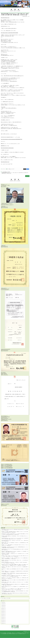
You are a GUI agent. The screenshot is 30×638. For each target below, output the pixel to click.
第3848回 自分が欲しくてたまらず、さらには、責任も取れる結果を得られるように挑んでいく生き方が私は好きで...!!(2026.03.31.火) (15, 549)
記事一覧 (15, 10)
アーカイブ (3, 600)
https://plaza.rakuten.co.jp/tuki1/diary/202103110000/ (9, 32)
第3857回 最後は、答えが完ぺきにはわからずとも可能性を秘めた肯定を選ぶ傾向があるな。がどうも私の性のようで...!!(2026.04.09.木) (15, 529)
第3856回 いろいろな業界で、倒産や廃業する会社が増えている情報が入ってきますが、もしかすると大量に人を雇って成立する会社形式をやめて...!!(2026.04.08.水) (15, 532)
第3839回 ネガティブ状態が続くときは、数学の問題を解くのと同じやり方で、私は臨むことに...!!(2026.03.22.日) (15, 569)
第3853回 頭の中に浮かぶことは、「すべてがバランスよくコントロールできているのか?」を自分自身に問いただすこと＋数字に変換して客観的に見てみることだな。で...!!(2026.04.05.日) (15, 538)
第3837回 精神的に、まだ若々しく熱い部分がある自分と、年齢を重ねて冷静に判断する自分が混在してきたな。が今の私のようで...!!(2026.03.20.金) (15, 573)
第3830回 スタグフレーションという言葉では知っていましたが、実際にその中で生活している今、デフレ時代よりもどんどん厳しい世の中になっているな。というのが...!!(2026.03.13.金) (15, 589)
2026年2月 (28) (3, 605)
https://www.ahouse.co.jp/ (5, 17)
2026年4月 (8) (3, 602)
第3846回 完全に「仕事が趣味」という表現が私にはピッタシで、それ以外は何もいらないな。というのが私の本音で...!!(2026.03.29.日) (15, 554)
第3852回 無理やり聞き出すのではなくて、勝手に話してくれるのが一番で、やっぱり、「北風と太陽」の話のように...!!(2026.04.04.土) (15, 540)
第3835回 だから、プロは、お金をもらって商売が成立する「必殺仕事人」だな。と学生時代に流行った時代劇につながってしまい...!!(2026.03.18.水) (15, 578)
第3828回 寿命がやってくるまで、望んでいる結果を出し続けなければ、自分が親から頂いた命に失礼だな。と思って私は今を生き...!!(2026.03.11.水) (15, 593)
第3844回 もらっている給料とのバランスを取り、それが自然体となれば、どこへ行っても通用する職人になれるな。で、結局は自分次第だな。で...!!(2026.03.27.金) (15, 558)
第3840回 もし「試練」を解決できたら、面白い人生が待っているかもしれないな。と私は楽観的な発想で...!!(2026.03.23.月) (15, 567)
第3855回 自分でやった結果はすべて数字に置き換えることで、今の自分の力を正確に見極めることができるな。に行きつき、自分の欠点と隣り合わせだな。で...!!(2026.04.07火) (15, 534)
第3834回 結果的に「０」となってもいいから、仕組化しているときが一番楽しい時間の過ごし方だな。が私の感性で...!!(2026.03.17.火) (15, 580)
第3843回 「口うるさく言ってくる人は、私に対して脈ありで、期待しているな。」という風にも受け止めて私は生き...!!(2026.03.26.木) (15, 560)
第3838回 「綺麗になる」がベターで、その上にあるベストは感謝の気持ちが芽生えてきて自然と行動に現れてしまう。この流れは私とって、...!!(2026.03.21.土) (15, 571)
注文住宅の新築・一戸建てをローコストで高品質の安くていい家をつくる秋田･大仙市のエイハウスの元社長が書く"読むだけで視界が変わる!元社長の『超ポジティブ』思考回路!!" (15, 3)
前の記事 (11, 9)
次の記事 (18, 9)
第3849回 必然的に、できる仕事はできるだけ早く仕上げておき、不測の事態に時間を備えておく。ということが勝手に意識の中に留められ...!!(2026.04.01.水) (15, 547)
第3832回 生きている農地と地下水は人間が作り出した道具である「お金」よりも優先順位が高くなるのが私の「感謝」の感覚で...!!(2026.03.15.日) (15, 584)
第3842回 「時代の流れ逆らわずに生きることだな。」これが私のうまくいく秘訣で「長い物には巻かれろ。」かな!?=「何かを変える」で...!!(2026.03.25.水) (14, 562)
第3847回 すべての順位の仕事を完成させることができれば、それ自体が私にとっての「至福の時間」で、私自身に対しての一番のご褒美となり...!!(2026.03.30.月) (15, 551)
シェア (28, 169)
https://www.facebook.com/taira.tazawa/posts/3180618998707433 (11, 139)
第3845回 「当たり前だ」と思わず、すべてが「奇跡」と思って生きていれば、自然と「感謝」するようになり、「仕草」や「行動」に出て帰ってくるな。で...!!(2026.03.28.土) (15, 556)
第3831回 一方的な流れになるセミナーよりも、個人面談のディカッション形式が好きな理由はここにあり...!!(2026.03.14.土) (15, 586)
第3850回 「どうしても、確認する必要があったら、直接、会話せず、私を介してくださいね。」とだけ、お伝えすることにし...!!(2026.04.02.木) (15, 545)
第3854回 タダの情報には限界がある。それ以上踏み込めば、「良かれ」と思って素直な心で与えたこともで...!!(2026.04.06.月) (15, 536)
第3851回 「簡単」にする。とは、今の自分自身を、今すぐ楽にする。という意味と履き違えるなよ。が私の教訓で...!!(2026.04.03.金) (15, 543)
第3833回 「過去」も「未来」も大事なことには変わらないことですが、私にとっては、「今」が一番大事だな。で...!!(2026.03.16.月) (15, 582)
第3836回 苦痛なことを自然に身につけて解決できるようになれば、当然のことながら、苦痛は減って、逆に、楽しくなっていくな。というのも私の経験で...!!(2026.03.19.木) (15, 576)
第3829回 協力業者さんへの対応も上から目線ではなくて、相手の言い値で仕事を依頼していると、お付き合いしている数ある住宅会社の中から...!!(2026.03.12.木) (15, 591)
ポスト (25, 169)
